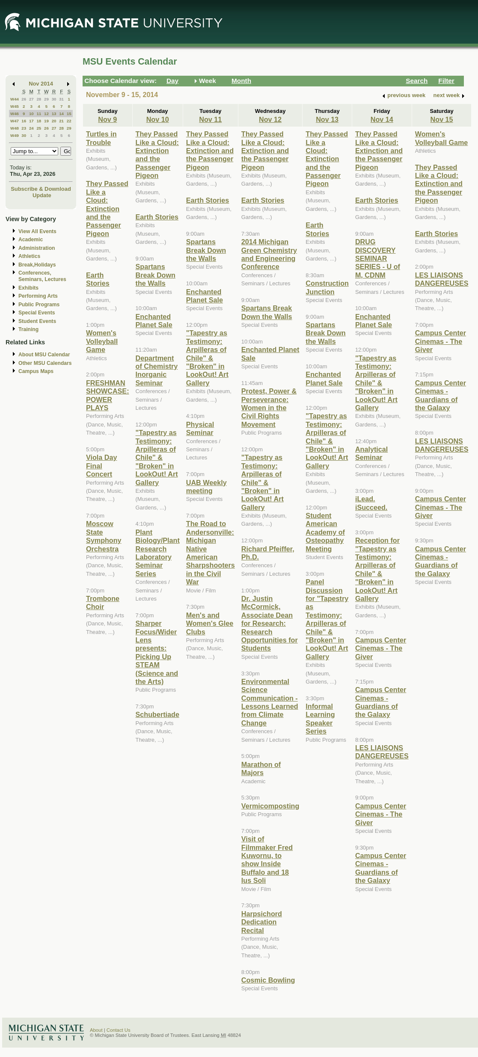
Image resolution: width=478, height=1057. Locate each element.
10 (31, 113)
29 (46, 99)
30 (54, 99)
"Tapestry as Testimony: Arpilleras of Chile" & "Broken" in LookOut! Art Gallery (157, 457)
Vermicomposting (270, 806)
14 (61, 113)
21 (61, 120)
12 (46, 113)
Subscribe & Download (41, 189)
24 (31, 128)
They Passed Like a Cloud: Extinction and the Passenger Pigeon (107, 208)
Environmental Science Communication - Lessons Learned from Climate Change (269, 702)
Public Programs (38, 305)
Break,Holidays (37, 265)
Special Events (36, 313)
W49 (14, 135)
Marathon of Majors (261, 768)
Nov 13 (327, 119)
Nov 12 (270, 119)
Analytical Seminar (371, 453)
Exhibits (28, 288)
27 (31, 99)
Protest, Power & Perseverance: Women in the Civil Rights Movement (269, 407)
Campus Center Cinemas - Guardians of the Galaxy (380, 702)
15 (69, 113)
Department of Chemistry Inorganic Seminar (157, 370)
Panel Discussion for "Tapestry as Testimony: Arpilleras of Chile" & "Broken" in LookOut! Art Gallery (327, 619)
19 (46, 120)
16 (23, 120)
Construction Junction (327, 287)
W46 (14, 113)
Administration (36, 248)
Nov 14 (382, 119)
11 (38, 113)
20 (54, 120)
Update (42, 195)
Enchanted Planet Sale (154, 321)
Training (28, 329)
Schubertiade (157, 714)
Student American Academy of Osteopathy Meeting (325, 532)
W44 (14, 99)
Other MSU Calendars (45, 363)
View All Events (37, 231)
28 (38, 99)
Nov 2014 (41, 83)
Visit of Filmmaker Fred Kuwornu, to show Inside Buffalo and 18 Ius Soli (267, 859)
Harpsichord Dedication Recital (261, 922)
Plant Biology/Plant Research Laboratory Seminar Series (158, 552)
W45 (14, 106)
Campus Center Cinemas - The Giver (380, 648)
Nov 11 (210, 119)
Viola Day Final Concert (101, 465)
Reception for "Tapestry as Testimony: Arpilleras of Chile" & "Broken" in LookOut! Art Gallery (377, 569)
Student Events (37, 321)
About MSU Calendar (44, 355)
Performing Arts (38, 296)
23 (23, 128)
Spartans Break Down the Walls (155, 275)
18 (38, 120)
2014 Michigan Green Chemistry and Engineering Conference (269, 254)
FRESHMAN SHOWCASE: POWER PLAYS (107, 395)
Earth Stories (98, 279)
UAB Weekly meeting (206, 486)
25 (38, 128)
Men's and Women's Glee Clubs (209, 623)
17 (31, 120)
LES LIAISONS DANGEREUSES (382, 752)
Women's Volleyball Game (102, 341)
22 (69, 120)
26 (23, 99)
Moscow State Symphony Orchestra (104, 536)
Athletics (29, 256)
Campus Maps (35, 371)
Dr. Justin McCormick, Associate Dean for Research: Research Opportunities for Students (269, 623)
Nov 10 (157, 119)
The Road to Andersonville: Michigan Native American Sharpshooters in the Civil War (210, 553)
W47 (14, 120)
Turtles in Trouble (101, 138)
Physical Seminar (200, 428)
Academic (30, 240)
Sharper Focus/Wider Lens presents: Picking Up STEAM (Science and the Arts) (157, 652)
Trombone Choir (102, 602)
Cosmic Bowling (268, 980)
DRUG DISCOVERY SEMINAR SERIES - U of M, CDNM (377, 258)
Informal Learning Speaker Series (320, 718)
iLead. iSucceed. (371, 503)
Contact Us (119, 1030)
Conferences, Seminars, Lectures (42, 276)
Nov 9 (107, 119)
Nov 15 (441, 119)
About (96, 1030)
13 (54, 113)
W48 (14, 128)
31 (61, 99)
